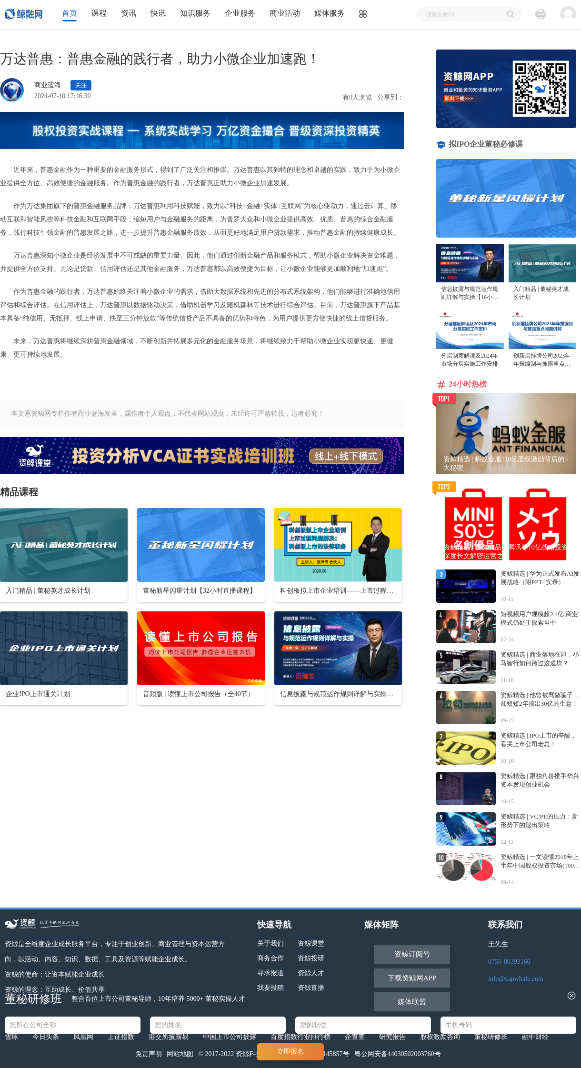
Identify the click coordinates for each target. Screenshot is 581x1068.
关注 (81, 85)
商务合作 (270, 958)
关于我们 (270, 943)
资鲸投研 (311, 958)
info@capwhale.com (515, 978)
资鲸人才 (311, 973)
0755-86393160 (509, 961)
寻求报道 (270, 973)
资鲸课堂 (311, 943)
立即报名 (290, 1051)
